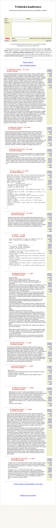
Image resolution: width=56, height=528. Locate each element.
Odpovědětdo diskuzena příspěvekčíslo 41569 (49, 248)
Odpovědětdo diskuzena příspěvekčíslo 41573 (49, 407)
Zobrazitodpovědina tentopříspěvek (50, 83)
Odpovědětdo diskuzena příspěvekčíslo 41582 (49, 293)
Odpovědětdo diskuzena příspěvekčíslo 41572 (49, 429)
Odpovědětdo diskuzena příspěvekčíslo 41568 (49, 226)
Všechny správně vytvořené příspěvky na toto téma (28, 500)
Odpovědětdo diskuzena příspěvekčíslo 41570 (49, 362)
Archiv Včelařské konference (28, 68)
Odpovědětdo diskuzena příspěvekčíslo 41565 (49, 133)
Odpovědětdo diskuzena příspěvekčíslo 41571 (49, 385)
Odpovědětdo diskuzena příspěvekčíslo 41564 (49, 76)
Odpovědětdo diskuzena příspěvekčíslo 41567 (49, 177)
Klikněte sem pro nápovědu (28, 511)
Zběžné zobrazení (28, 65)
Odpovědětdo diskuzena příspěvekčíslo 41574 (49, 478)
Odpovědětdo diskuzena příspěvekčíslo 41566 (49, 155)
